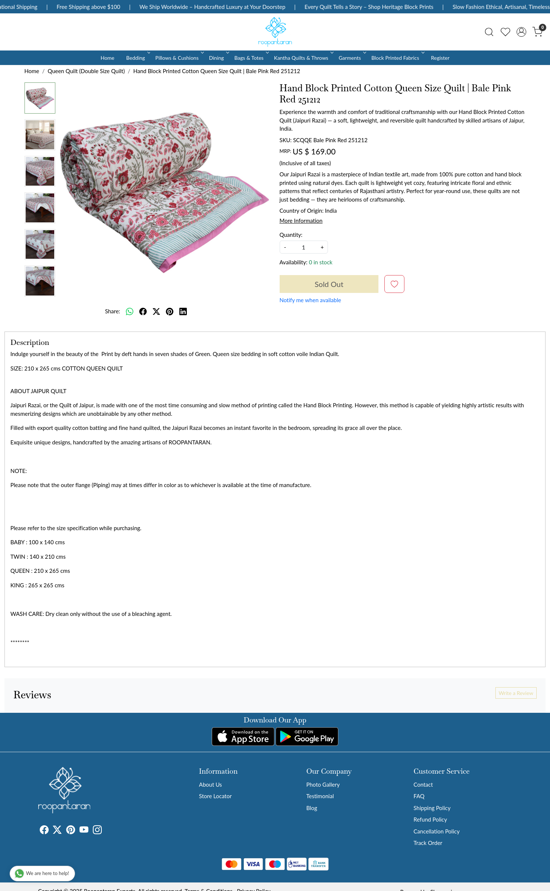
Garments (352, 58)
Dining (218, 58)
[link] (489, 32)
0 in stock (320, 262)
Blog (311, 807)
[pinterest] (169, 311)
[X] (57, 831)
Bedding (137, 58)
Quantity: (291, 234)
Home (107, 58)
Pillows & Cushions (178, 58)
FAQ (419, 796)
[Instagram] (97, 831)
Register (440, 58)
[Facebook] (44, 831)
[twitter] (156, 311)
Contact (423, 784)
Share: (112, 311)
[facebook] (143, 311)
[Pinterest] (71, 831)
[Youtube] (84, 831)
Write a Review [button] (516, 693)
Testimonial (320, 796)
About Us (210, 784)
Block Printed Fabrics (397, 58)
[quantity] (304, 247)
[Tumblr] (106, 831)
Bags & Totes (251, 58)
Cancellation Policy (437, 831)
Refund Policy (430, 819)
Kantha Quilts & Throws (303, 58)
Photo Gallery (323, 784)
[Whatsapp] (129, 311)
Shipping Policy (432, 807)
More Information (301, 220)
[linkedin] (183, 311)
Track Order (428, 842)
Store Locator (215, 796)
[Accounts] (521, 32)
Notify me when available (310, 300)
